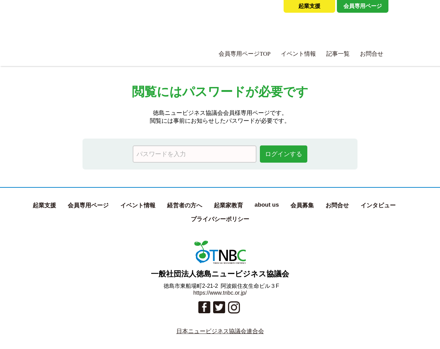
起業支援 (309, 6)
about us (267, 204)
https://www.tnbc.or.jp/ (220, 293)
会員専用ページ (362, 6)
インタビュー (378, 205)
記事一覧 (338, 54)
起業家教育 (228, 205)
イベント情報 (298, 54)
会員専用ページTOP (245, 54)
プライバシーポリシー (220, 219)
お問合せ (371, 54)
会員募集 (302, 205)
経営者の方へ (184, 205)
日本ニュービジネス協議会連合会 (220, 331)
